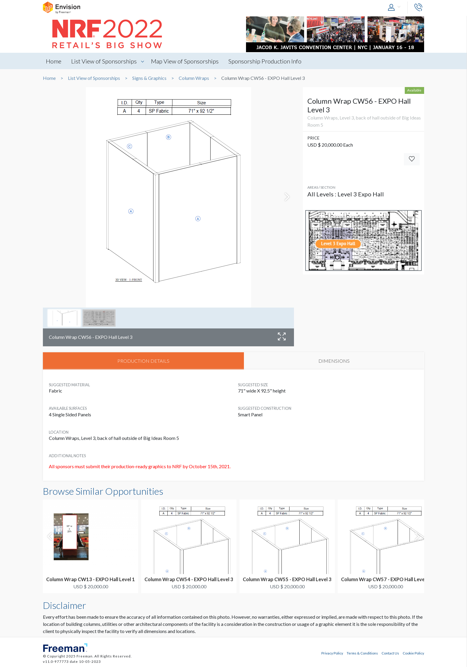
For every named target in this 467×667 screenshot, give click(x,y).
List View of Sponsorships (104, 61)
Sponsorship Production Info (264, 61)
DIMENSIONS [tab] (334, 361)
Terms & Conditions (362, 653)
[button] (395, 7)
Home (53, 61)
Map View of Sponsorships (185, 61)
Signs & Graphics (149, 78)
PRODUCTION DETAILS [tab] (143, 361)
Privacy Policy (332, 653)
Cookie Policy (413, 653)
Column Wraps (194, 78)
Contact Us (390, 653)
